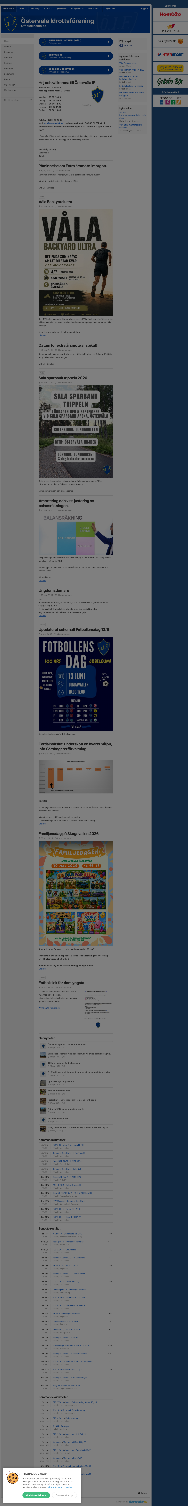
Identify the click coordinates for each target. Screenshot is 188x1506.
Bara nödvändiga (64, 1495)
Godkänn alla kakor (36, 1495)
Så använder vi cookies (59, 1487)
